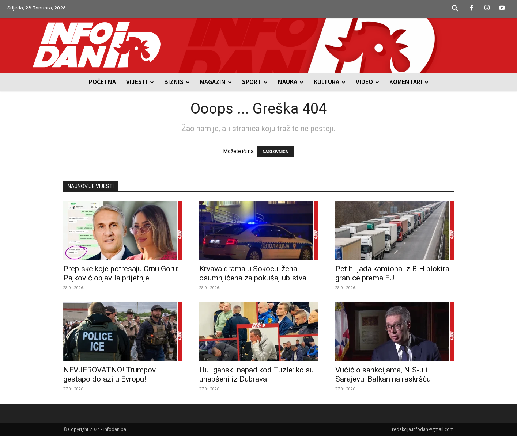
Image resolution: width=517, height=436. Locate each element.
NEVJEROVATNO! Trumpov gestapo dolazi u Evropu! (109, 374)
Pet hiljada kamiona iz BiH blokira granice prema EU (392, 273)
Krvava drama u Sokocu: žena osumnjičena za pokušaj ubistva (252, 273)
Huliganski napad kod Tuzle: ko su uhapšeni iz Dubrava (256, 374)
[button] (455, 9)
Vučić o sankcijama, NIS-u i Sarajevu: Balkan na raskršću (383, 374)
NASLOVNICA (275, 151)
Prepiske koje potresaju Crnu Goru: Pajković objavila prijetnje (120, 273)
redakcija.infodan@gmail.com (423, 429)
